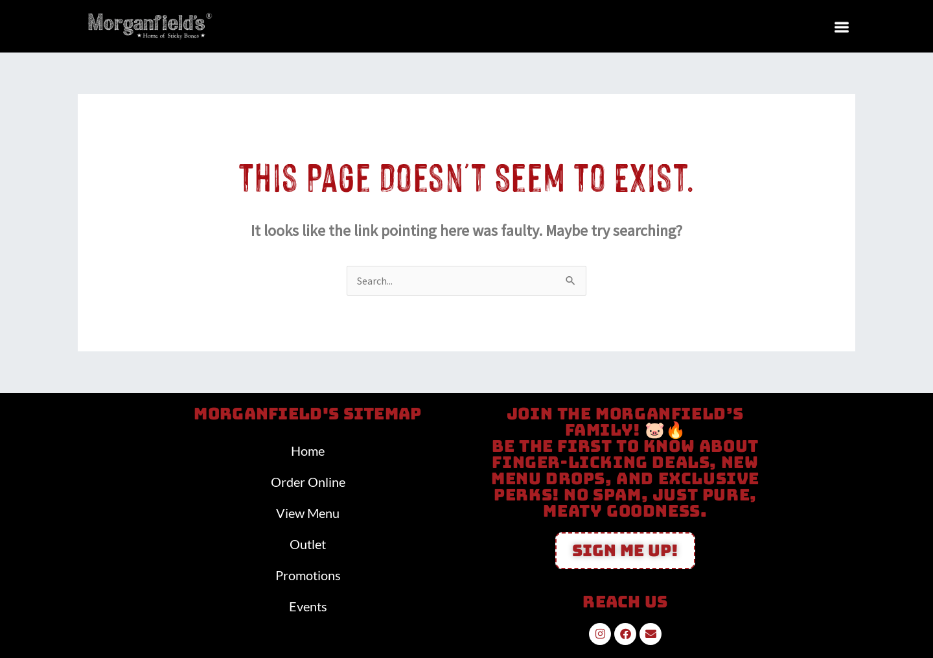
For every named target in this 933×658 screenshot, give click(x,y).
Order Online (308, 481)
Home (308, 450)
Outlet (308, 544)
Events (308, 606)
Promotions (308, 575)
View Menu (308, 513)
